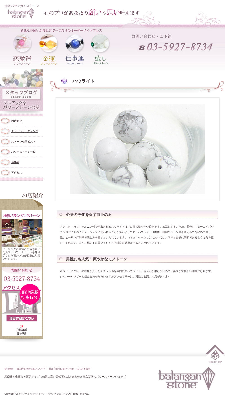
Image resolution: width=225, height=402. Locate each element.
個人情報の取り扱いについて (31, 368)
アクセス (16, 172)
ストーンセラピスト (23, 141)
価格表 (15, 162)
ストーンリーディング (24, 131)
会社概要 (8, 368)
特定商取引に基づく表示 (61, 368)
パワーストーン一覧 (23, 152)
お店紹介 (16, 121)
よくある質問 (83, 368)
